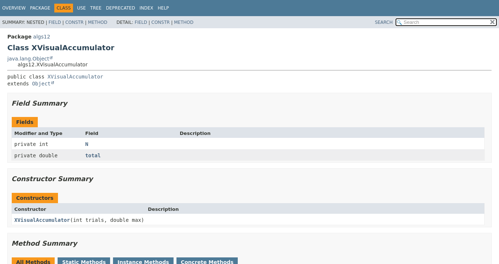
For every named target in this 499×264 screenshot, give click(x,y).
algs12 (41, 37)
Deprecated (120, 8)
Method (98, 22)
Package (40, 8)
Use (81, 8)
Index (146, 8)
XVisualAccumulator (75, 77)
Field (54, 22)
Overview (14, 8)
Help (163, 8)
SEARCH (384, 22)
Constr (74, 22)
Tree (96, 8)
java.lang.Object (28, 59)
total (93, 155)
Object (41, 84)
